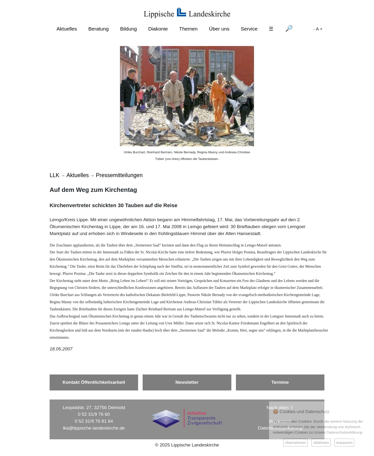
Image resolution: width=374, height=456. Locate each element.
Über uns (219, 28)
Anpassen (344, 443)
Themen (188, 28)
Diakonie (158, 28)
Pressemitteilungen (119, 175)
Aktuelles (67, 28)
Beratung (98, 28)
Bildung (128, 28)
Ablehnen (321, 443)
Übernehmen (295, 443)
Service (249, 28)
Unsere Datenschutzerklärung (338, 432)
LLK (54, 175)
